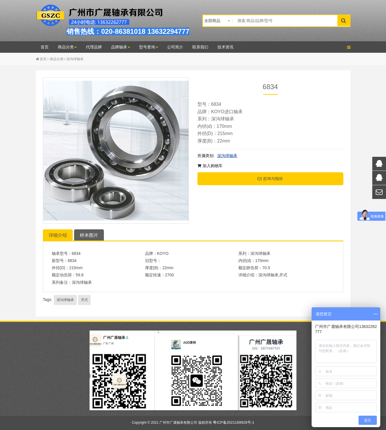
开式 (84, 300)
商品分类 (67, 47)
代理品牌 (94, 47)
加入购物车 (210, 165)
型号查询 (148, 47)
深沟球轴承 (75, 59)
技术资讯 (225, 47)
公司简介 (175, 47)
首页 (45, 47)
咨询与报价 (270, 178)
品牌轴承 (120, 47)
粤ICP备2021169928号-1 (233, 422)
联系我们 (200, 47)
